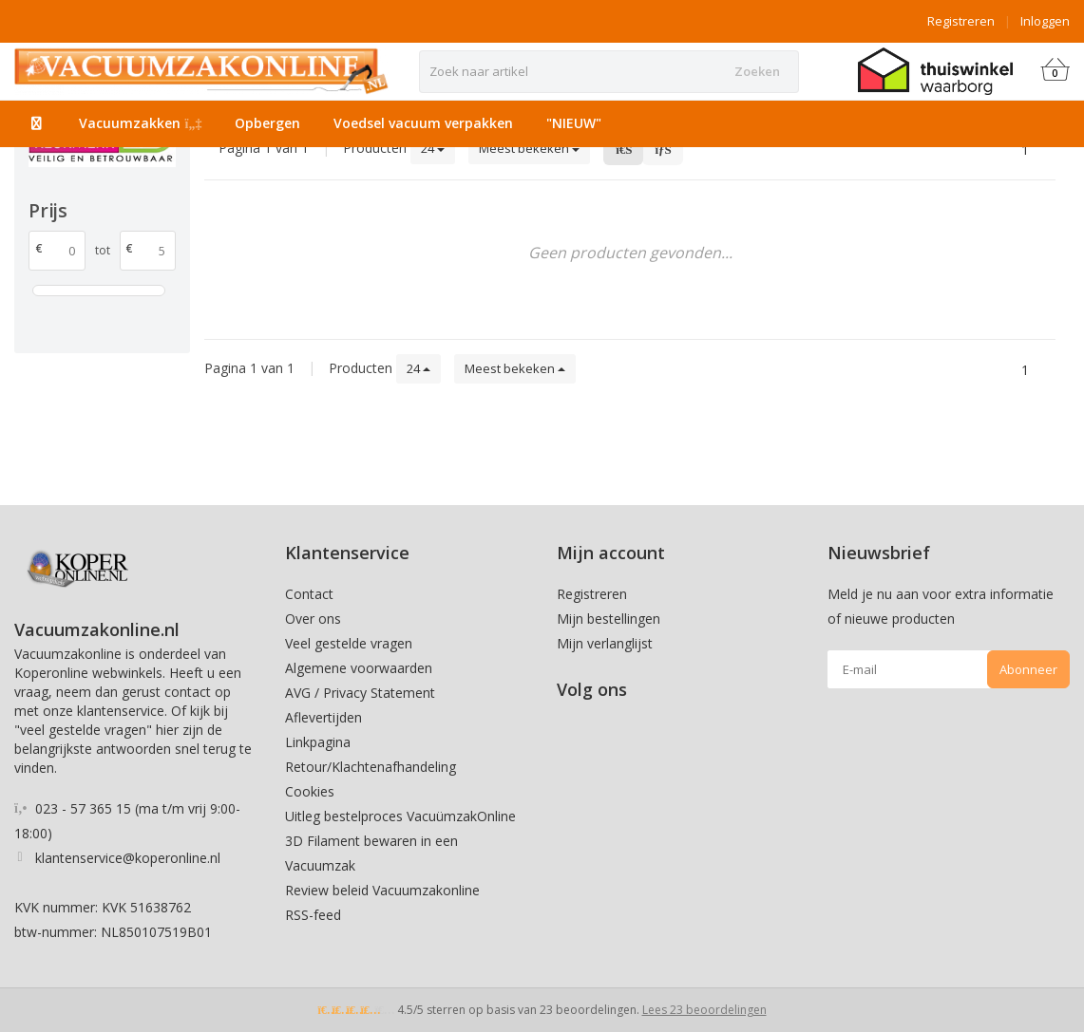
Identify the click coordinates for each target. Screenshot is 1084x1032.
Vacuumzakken (140, 123)
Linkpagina (318, 742)
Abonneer (1028, 669)
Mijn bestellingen (608, 619)
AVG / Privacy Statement (360, 693)
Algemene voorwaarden (358, 668)
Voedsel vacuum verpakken (423, 123)
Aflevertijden (323, 717)
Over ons (313, 619)
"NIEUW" (573, 123)
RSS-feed (313, 915)
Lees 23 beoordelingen (704, 1010)
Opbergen (267, 123)
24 (433, 148)
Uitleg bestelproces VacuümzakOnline (400, 816)
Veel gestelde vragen (348, 643)
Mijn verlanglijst (605, 643)
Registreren (961, 20)
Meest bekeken (529, 148)
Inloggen (1045, 20)
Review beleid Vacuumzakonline (382, 890)
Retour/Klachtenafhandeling (370, 767)
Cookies (309, 791)
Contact (309, 594)
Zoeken (757, 71)
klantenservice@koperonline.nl (127, 858)
